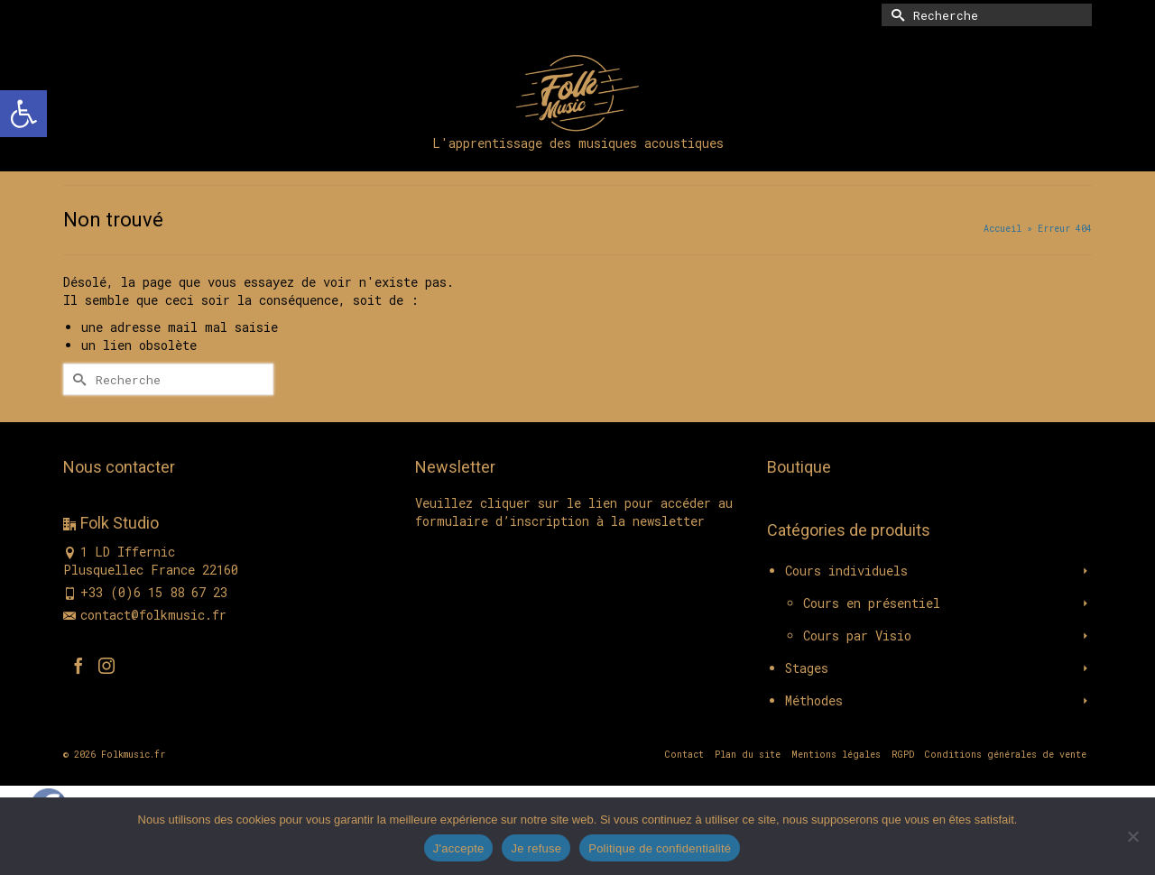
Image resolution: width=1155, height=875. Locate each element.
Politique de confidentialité (659, 848)
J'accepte (459, 848)
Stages (806, 668)
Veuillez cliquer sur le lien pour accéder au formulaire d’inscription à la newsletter (574, 512)
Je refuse (536, 848)
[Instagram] (106, 665)
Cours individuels (846, 570)
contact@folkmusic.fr (144, 614)
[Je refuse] (1132, 836)
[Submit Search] (895, 15)
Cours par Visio (857, 635)
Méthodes (814, 700)
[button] (23, 113)
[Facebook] (78, 665)
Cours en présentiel (871, 603)
